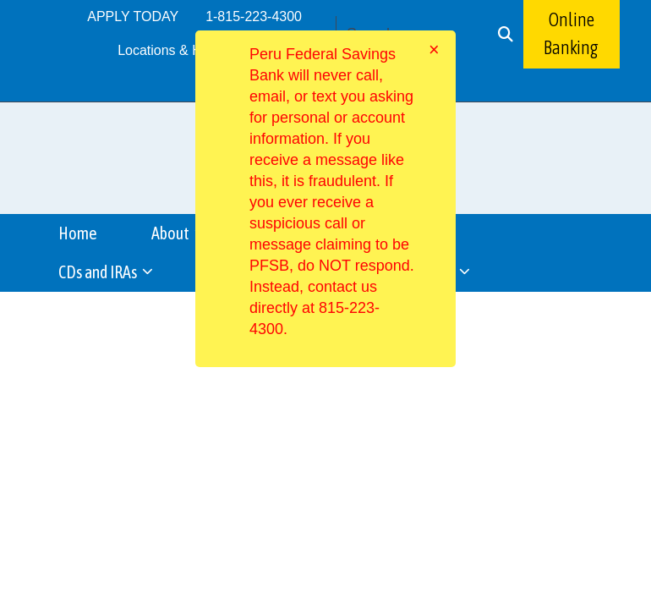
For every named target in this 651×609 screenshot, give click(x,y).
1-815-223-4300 (253, 16)
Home (77, 233)
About (171, 233)
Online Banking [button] (571, 33)
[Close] (434, 49)
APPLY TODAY (132, 16)
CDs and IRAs (99, 272)
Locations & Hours (173, 50)
